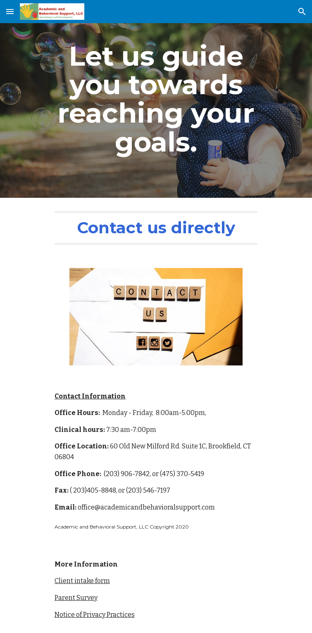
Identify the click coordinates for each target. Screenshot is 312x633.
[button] (10, 11)
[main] (156, 99)
